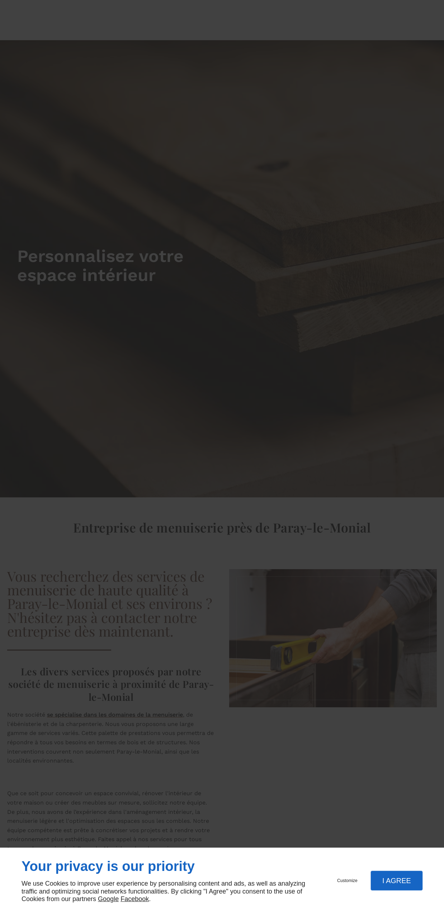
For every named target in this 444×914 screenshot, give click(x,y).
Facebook (135, 899)
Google (108, 899)
